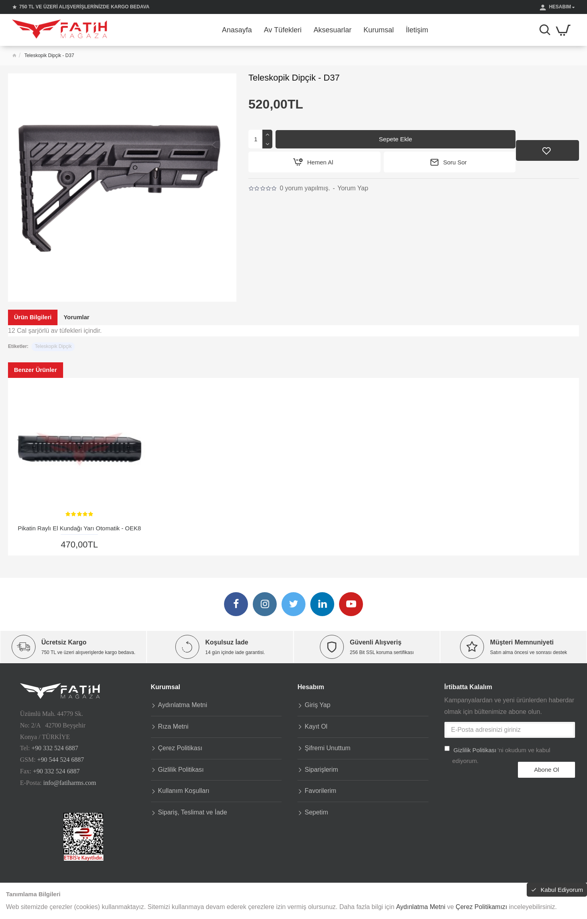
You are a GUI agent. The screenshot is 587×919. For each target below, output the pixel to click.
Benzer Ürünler (35, 369)
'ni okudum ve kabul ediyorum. (497, 752)
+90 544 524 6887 (60, 757)
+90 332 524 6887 (55, 746)
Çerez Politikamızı (481, 906)
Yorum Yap (352, 188)
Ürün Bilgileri (33, 317)
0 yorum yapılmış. (305, 188)
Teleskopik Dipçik (53, 346)
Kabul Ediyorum (557, 890)
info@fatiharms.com (69, 780)
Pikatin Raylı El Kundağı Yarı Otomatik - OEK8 (79, 528)
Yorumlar (76, 317)
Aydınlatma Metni (420, 906)
